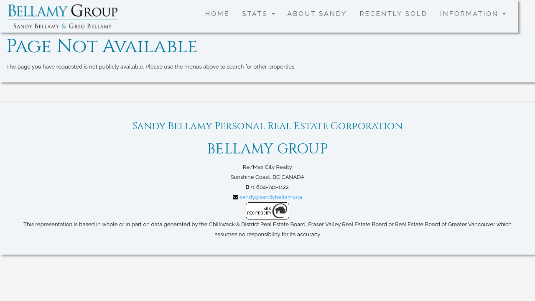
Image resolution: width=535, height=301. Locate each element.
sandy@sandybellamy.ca (271, 197)
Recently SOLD (393, 14)
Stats (258, 14)
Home (217, 14)
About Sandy (317, 14)
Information (473, 14)
